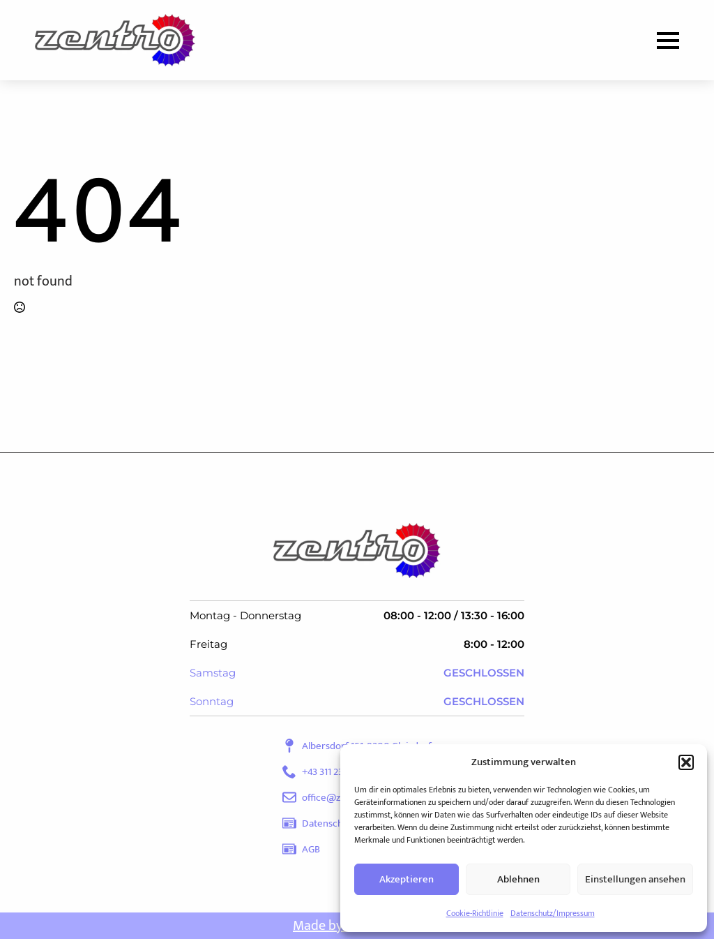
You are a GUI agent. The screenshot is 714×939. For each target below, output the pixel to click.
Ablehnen (518, 879)
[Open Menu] (668, 40)
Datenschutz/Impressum (552, 913)
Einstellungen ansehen (635, 879)
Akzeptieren (406, 879)
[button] (686, 762)
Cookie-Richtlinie (474, 913)
